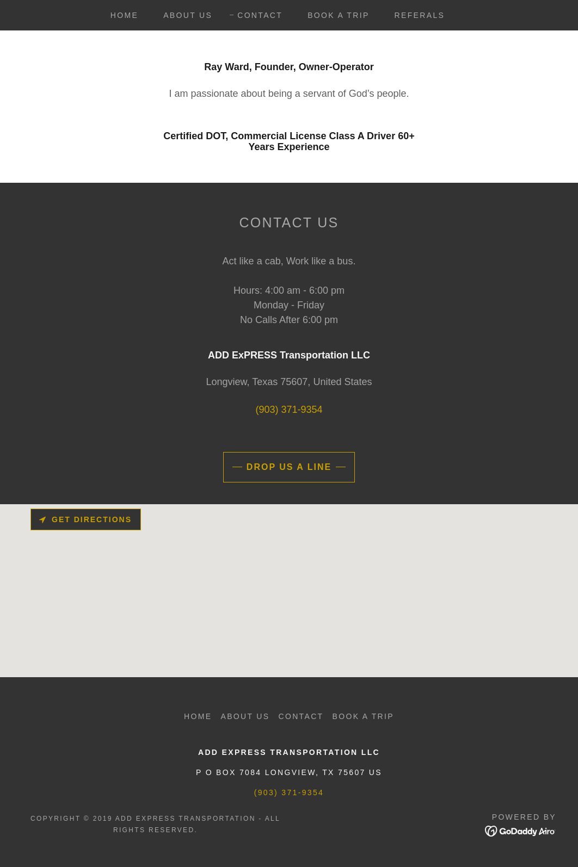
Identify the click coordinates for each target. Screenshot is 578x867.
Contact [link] (259, 15)
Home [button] (198, 716)
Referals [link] (420, 15)
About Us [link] (187, 15)
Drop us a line (289, 467)
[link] (520, 830)
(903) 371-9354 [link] (288, 409)
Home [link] (124, 15)
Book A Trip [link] (338, 15)
